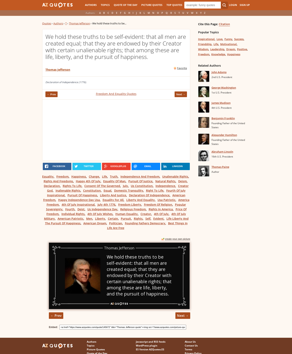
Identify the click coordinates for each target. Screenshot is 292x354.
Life (104, 176)
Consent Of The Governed (102, 186)
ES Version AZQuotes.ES (150, 349)
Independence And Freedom (139, 176)
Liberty (100, 218)
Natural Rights (165, 181)
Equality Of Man (114, 181)
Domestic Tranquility (128, 190)
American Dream (94, 223)
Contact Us (191, 345)
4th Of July (161, 214)
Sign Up (245, 5)
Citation (224, 24)
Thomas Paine (220, 167)
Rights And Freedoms (58, 181)
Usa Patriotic (166, 200)
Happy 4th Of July (88, 181)
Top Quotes (174, 5)
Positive (242, 49)
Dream (230, 49)
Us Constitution (142, 186)
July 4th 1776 (106, 204)
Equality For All (113, 200)
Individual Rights (73, 214)
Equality (48, 176)
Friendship (204, 44)
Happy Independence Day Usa (79, 200)
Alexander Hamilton (224, 135)
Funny (228, 39)
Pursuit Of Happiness (82, 195)
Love (219, 39)
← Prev (51, 94)
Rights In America (161, 209)
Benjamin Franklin (223, 118)
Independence (165, 186)
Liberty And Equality (140, 200)
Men (89, 218)
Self (147, 218)
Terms (188, 349)
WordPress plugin (146, 345)
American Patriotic (70, 218)
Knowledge (218, 54)
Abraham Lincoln (222, 151)
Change (94, 176)
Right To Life (154, 190)
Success (239, 39)
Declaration (52, 186)
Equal (107, 190)
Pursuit (126, 218)
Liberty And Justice (113, 195)
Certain (113, 218)
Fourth (70, 209)
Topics (105, 5)
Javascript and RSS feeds (150, 341)
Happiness (78, 176)
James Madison (221, 103)
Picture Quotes (151, 5)
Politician (115, 223)
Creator (146, 214)
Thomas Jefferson (79, 23)
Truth (114, 176)
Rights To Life (72, 186)
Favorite (182, 68)
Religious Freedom (133, 209)
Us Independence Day (102, 209)
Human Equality (126, 214)
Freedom (62, 176)
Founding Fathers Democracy (145, 223)
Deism (182, 181)
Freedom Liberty (129, 204)
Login (233, 5)
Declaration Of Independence (149, 195)
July (125, 186)
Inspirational (206, 39)
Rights (138, 218)
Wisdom (203, 49)
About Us (190, 341)
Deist (81, 209)
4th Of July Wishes (100, 214)
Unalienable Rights (175, 176)
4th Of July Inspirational (78, 204)
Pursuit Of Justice (140, 181)
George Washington (223, 87)
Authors (91, 5)
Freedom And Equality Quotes (116, 94)
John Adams (219, 72)
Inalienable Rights (68, 190)
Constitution (92, 190)
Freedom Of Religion (158, 204)
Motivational (228, 44)
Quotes (46, 23)
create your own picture (177, 239)
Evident (158, 218)
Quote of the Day (125, 5)
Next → (180, 94)
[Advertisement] (116, 130)
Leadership (217, 49)
